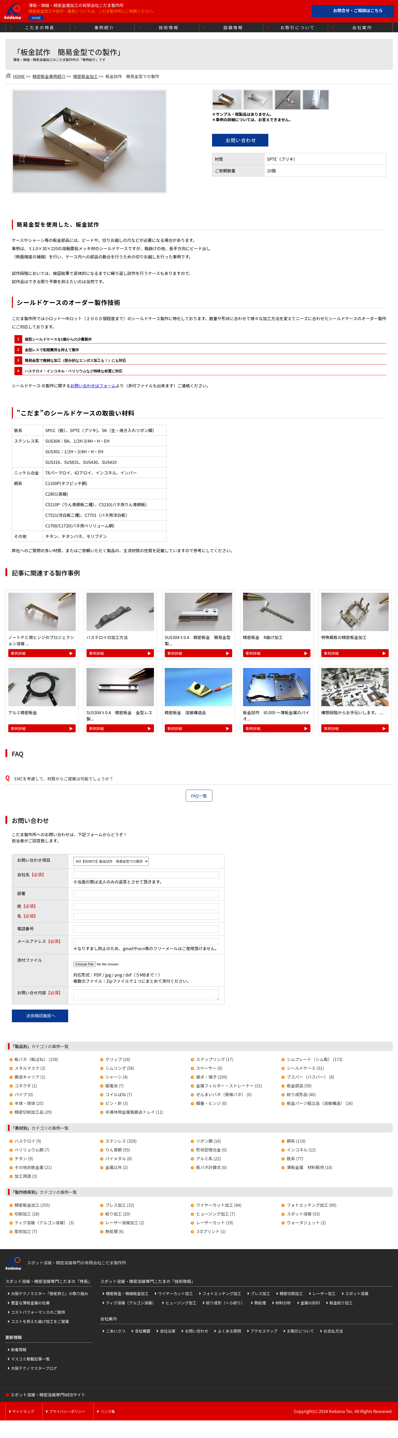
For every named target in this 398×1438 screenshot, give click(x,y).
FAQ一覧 (199, 796)
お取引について (297, 27)
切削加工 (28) (27, 1215)
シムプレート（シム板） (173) (314, 1061)
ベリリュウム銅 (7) (32, 1151)
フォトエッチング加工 (221, 1295)
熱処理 (260, 1304)
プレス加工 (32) (119, 1206)
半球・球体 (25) (29, 1105)
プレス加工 (260, 1295)
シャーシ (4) (116, 1078)
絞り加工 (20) (117, 1215)
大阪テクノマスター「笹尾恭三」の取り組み (49, 1295)
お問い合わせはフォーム (93, 385)
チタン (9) (24, 1160)
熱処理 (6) (114, 1233)
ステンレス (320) (121, 1142)
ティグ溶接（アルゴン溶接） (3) (44, 1224)
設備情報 (233, 27)
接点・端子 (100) (211, 1078)
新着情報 (19, 1351)
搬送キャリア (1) (30, 1078)
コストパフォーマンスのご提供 (38, 1313)
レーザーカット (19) (214, 1224)
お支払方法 (333, 1332)
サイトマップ (23, 1413)
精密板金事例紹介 (49, 76)
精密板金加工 (85, 76)
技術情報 (169, 27)
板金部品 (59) (299, 1087)
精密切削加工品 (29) (33, 1113)
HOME (36, 18)
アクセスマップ (264, 1332)
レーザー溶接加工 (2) (124, 1224)
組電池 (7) (114, 1087)
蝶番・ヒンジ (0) (211, 1105)
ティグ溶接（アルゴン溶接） (131, 1304)
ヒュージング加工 (181, 1304)
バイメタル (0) (118, 1160)
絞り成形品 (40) (301, 1096)
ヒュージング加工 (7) (215, 1215)
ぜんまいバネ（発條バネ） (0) (224, 1096)
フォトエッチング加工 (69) (311, 1206)
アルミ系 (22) (208, 1160)
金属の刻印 (310, 1304)
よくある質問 (229, 1332)
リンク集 (107, 1413)
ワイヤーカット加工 (175, 1295)
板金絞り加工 (341, 1304)
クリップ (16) (117, 1061)
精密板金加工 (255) (32, 1206)
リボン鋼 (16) (208, 1142)
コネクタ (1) (26, 1087)
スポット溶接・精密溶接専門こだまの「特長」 (48, 1283)
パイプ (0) (24, 1096)
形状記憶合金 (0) (211, 1151)
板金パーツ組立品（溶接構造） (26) (320, 1105)
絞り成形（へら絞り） (225, 1304)
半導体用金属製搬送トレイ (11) (134, 1113)
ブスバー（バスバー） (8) (310, 1078)
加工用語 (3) (26, 1177)
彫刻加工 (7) (26, 1233)
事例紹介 (104, 27)
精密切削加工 (291, 1295)
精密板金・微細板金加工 (127, 1295)
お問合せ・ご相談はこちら (358, 10)
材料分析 (283, 1304)
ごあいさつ (115, 1332)
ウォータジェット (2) (306, 1224)
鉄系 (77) (295, 1160)
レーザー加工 (324, 1295)
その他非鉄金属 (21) (33, 1169)
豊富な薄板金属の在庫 (30, 1304)
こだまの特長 (39, 27)
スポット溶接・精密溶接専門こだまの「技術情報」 (147, 1283)
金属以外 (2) (116, 1169)
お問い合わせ (196, 1332)
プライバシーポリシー (67, 1413)
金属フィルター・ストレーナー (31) (229, 1087)
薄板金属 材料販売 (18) (309, 1169)
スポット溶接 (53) (303, 1215)
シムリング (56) (119, 1069)
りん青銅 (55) (117, 1151)
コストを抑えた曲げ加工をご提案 (40, 1323)
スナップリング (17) (214, 1061)
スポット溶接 (357, 1295)
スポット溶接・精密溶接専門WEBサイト (48, 1396)
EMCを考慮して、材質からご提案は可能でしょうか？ (63, 778)
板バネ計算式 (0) (211, 1169)
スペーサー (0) (209, 1069)
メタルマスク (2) (30, 1069)
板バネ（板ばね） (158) (36, 1061)
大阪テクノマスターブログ (34, 1369)
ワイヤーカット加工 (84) (218, 1206)
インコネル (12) (301, 1151)
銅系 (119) (296, 1142)
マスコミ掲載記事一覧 (30, 1360)
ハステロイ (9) (28, 1142)
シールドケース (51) (305, 1069)
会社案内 (362, 27)
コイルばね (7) (118, 1096)
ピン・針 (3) (116, 1105)
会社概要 (142, 1332)
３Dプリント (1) (210, 1233)
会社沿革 (167, 1332)
